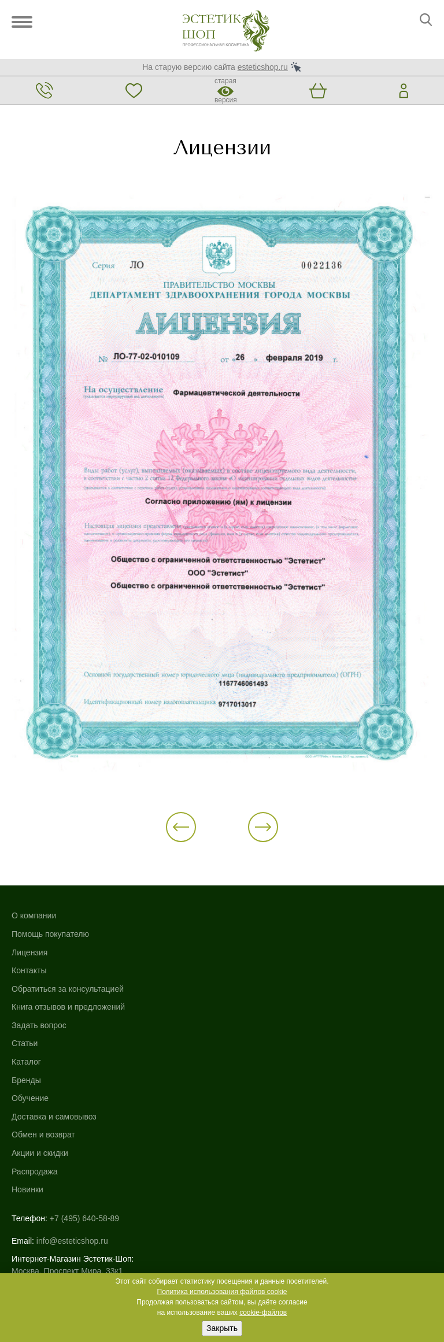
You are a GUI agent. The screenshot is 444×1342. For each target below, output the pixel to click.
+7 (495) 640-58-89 (84, 1077)
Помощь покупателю (50, 939)
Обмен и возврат (254, 993)
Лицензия (29, 957)
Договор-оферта (42, 1233)
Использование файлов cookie (69, 1197)
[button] (195, 832)
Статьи (25, 1048)
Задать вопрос (39, 1030)
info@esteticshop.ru (72, 1095)
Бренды (236, 939)
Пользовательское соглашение (70, 1221)
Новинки (238, 1048)
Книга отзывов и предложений (68, 1012)
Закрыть (222, 1328)
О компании (34, 920)
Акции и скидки (250, 1012)
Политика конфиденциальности (71, 1209)
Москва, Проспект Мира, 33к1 (67, 1125)
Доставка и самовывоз (264, 975)
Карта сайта (34, 1184)
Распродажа (245, 1030)
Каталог (236, 920)
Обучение (240, 957)
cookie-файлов (263, 1312)
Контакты (29, 975)
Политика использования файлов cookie (222, 1292)
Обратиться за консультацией (68, 993)
